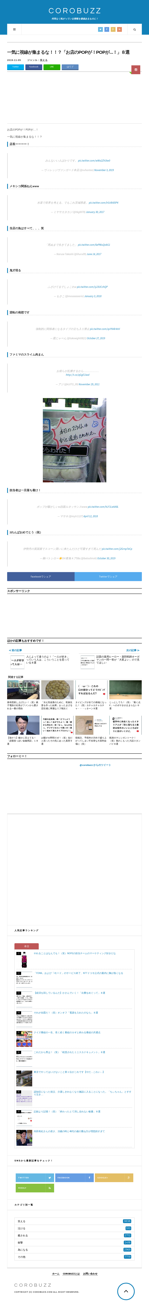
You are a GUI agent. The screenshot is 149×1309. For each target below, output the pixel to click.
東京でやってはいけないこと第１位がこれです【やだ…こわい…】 (69, 1071)
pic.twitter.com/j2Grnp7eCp (117, 549)
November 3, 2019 (104, 170)
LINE (52, 66)
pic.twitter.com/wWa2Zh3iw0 (94, 160)
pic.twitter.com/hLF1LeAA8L (103, 506)
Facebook (33, 66)
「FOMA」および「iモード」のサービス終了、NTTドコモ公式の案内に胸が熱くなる (78, 973)
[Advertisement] (74, 100)
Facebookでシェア (41, 576)
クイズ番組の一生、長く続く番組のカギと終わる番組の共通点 (67, 1032)
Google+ (115, 1177)
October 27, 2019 (96, 338)
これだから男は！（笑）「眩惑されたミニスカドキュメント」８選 (69, 1052)
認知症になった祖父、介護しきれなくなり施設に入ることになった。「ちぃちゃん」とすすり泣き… (82, 1093)
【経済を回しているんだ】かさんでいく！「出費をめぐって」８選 (69, 992)
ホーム (56, 1273)
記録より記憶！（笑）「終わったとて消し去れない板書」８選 (67, 1111)
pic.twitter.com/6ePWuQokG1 (94, 244)
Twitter (15, 66)
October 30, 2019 (106, 558)
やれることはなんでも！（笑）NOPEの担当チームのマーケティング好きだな (75, 953)
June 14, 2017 (94, 254)
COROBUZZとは (71, 1273)
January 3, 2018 (92, 296)
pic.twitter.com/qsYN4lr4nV (105, 329)
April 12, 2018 (90, 516)
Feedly (36, 1188)
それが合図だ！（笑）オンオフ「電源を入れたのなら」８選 (66, 1012)
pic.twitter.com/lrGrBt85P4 (103, 202)
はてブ (70, 66)
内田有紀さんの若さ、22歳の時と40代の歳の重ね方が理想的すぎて (69, 1131)
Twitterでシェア (108, 576)
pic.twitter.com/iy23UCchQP (92, 287)
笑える (44, 60)
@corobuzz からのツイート (95, 765)
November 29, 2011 (89, 384)
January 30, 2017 (95, 212)
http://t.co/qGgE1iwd (77, 375)
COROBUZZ (75, 11)
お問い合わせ (90, 1273)
